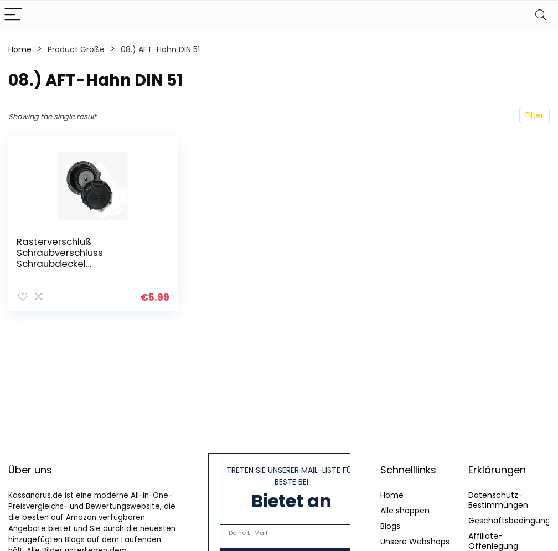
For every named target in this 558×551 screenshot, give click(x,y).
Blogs (390, 526)
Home (20, 49)
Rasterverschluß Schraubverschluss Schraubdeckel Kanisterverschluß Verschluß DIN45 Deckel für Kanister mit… (86, 263)
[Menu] (13, 15)
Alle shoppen (405, 510)
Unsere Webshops (415, 541)
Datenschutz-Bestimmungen (498, 500)
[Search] (541, 15)
